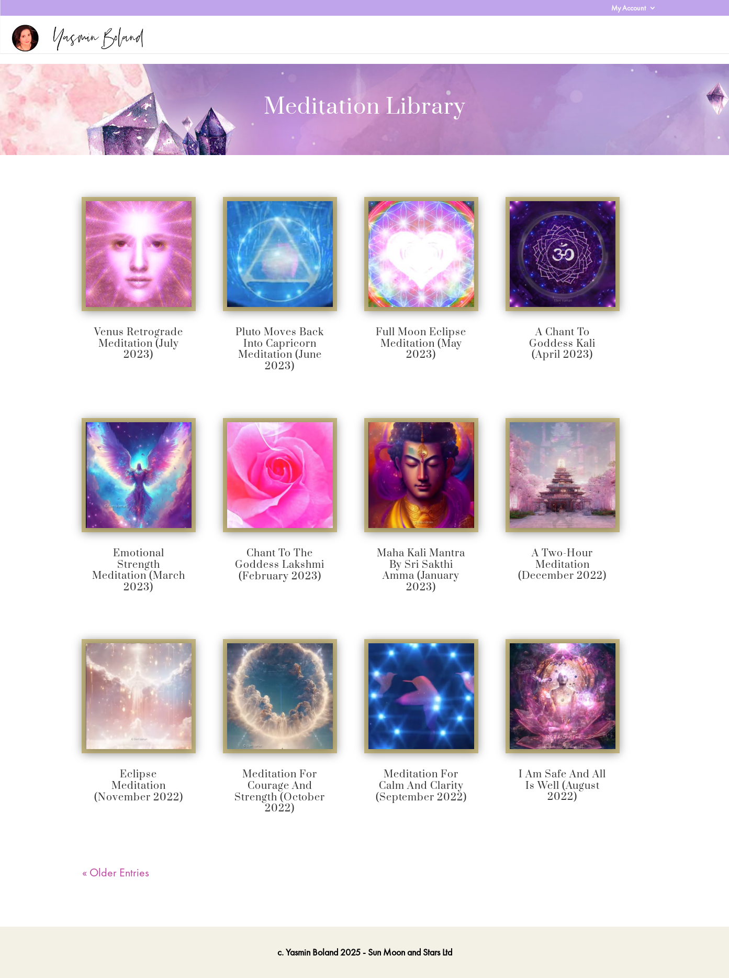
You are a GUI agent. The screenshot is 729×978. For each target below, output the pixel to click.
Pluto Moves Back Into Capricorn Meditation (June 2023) (279, 349)
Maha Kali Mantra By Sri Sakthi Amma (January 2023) (421, 570)
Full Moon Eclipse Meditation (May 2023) (421, 343)
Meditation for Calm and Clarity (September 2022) (421, 786)
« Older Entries (115, 872)
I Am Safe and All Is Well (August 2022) (562, 786)
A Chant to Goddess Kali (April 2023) (562, 343)
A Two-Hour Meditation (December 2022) (562, 565)
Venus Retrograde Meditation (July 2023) (138, 343)
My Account (628, 8)
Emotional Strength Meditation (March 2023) (138, 570)
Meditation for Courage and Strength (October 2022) (279, 791)
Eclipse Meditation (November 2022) (138, 786)
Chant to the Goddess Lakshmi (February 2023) (279, 565)
